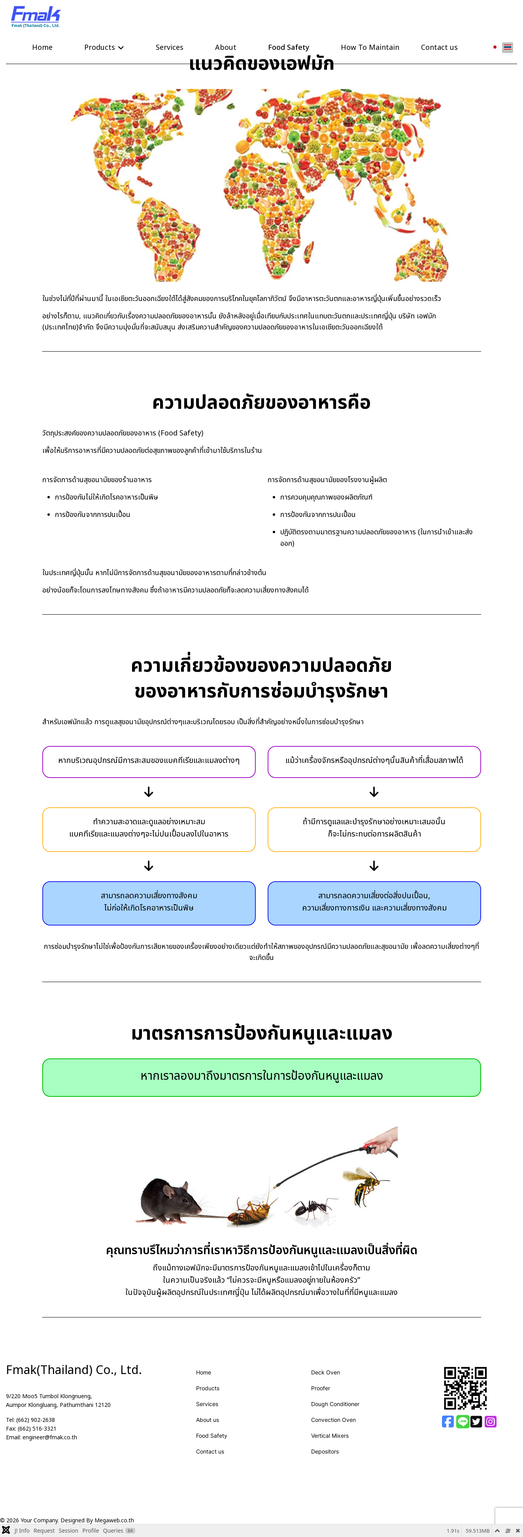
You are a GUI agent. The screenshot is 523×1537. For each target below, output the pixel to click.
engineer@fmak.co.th (50, 1437)
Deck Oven (325, 1371)
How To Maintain (370, 47)
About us (207, 1419)
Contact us (439, 47)
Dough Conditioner (335, 1403)
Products (99, 47)
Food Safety (288, 47)
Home (42, 47)
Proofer (320, 1387)
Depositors (325, 1450)
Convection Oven (333, 1419)
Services (169, 47)
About (225, 47)
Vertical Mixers (330, 1434)
